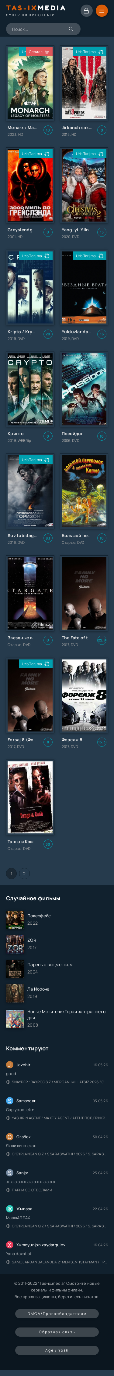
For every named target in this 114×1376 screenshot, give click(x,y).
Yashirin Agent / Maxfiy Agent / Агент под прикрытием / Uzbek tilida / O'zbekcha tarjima (57, 1118)
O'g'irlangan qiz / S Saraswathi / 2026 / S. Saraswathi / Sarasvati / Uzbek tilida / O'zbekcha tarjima (57, 1154)
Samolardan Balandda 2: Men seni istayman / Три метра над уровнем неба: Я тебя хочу (57, 1262)
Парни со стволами (29, 1190)
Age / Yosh (57, 1350)
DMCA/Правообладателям (57, 1313)
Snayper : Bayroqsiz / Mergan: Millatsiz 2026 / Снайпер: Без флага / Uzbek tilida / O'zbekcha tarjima (57, 1082)
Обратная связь (57, 1331)
